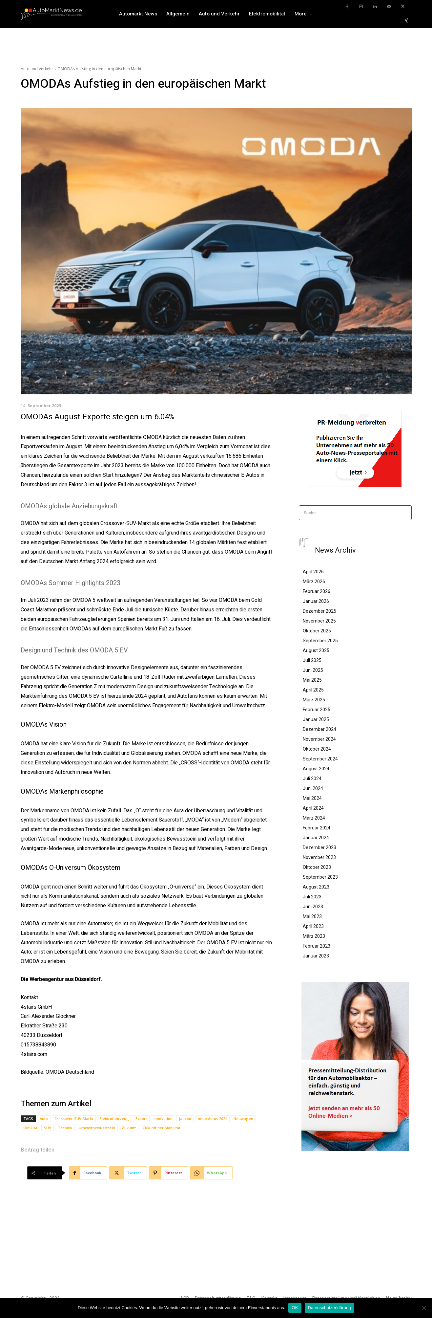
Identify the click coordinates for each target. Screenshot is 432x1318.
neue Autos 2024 (212, 1118)
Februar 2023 (316, 946)
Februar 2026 (316, 591)
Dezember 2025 (319, 611)
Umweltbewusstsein (97, 1127)
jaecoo (185, 1118)
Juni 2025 (313, 670)
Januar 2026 (316, 601)
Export (141, 1118)
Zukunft (129, 1127)
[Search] (405, 512)
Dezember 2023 (319, 847)
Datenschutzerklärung (329, 1307)
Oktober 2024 (317, 749)
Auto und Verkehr (37, 69)
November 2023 (319, 857)
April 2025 (313, 689)
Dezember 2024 (319, 729)
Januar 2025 (316, 719)
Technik (65, 1127)
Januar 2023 (316, 955)
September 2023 (320, 877)
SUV (47, 1127)
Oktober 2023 (317, 867)
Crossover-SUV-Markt (73, 1118)
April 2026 (313, 571)
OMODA (30, 1127)
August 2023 (316, 887)
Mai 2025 (312, 680)
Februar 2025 (316, 709)
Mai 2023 (312, 916)
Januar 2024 (316, 837)
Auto (44, 1118)
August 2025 (316, 650)
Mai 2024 (312, 798)
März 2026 (314, 581)
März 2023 (314, 936)
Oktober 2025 (317, 630)
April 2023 (313, 926)
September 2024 (320, 758)
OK (295, 1307)
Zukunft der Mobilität (161, 1127)
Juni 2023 (313, 906)
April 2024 (313, 808)
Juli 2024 (312, 778)
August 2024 (316, 768)
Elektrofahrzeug (114, 1118)
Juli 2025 (312, 660)
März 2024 (314, 818)
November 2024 (319, 739)
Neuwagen (243, 1118)
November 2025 (319, 621)
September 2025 (320, 640)
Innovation (163, 1118)
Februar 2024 (316, 827)
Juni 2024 (313, 788)
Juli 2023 (312, 896)
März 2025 (314, 699)
